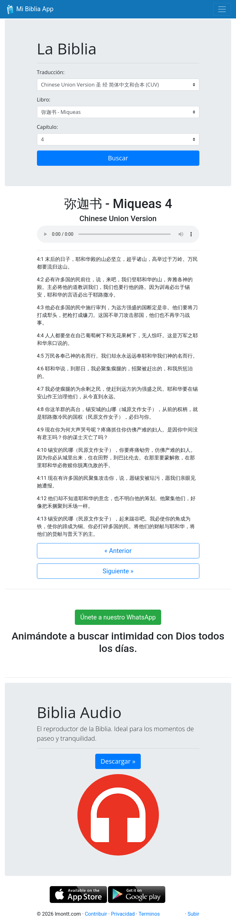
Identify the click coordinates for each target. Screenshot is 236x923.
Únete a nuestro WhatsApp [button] (118, 617)
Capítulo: (47, 126)
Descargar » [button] (118, 761)
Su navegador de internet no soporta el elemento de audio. (118, 234)
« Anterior (118, 551)
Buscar (118, 158)
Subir (193, 914)
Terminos (149, 914)
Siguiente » (118, 571)
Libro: (44, 99)
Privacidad (123, 914)
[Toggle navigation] (222, 9)
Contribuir (96, 914)
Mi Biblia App (29, 9)
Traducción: (51, 72)
